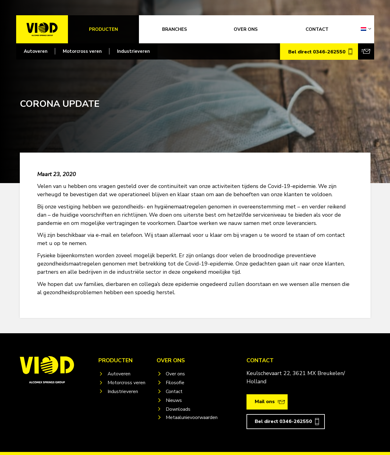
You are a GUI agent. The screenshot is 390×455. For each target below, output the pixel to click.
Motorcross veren (82, 51)
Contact (174, 391)
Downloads (178, 409)
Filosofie (175, 382)
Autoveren (36, 51)
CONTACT (317, 29)
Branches (174, 29)
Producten (103, 29)
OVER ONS (246, 29)
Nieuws (174, 400)
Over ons (175, 373)
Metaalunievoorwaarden (192, 417)
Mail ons (265, 401)
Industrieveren (133, 51)
